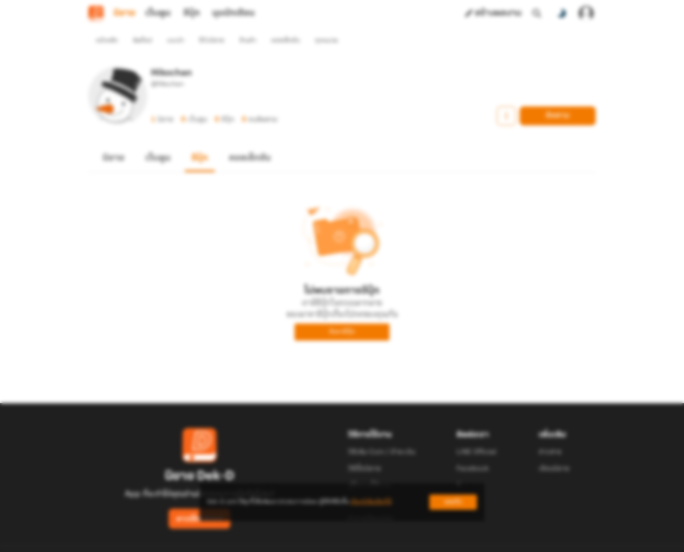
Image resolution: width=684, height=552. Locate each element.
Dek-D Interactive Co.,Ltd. (309, 540)
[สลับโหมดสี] (561, 13)
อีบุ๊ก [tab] (191, 13)
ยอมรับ (453, 501)
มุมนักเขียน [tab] (233, 13)
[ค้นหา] (536, 13)
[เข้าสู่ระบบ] (586, 13)
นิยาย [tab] (124, 13)
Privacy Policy (410, 540)
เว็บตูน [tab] (158, 13)
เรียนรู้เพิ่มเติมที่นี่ (371, 501)
